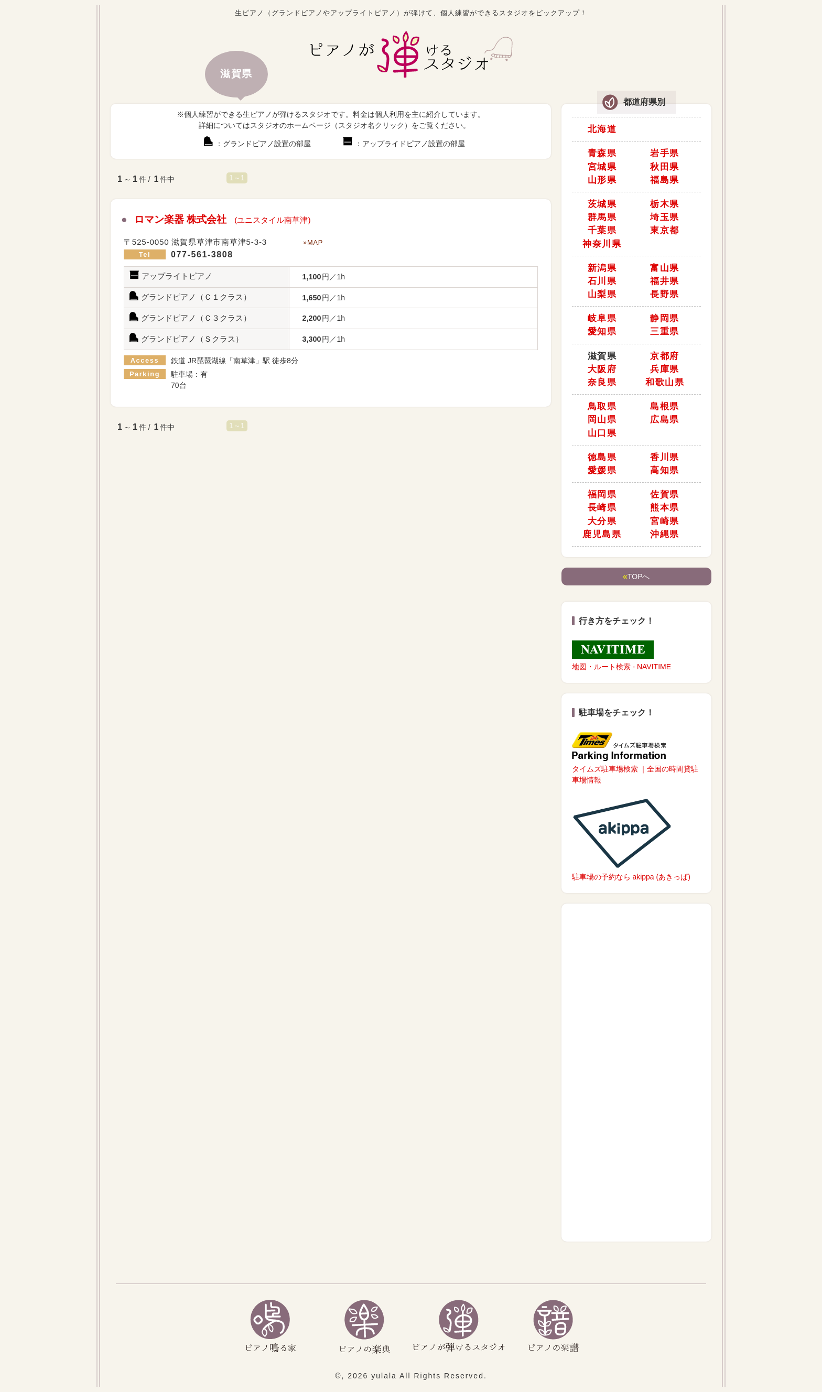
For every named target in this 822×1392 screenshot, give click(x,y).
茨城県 (602, 204)
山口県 (602, 433)
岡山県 (602, 420)
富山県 (664, 268)
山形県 (602, 180)
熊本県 (664, 508)
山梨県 (602, 294)
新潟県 (602, 268)
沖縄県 (664, 534)
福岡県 (602, 494)
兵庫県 (664, 369)
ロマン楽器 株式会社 (222, 219)
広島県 (664, 420)
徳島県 (602, 457)
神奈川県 (601, 244)
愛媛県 (602, 470)
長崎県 (602, 508)
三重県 (664, 331)
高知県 (664, 470)
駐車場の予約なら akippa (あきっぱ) (631, 838)
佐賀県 (664, 494)
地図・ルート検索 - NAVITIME (622, 655)
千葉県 (602, 230)
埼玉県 (664, 217)
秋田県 (664, 167)
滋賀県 (602, 356)
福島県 (664, 180)
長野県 (664, 294)
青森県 (602, 153)
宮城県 (602, 167)
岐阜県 (602, 318)
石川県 (602, 281)
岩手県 (664, 153)
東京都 (664, 230)
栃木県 (664, 204)
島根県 (664, 406)
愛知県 (602, 331)
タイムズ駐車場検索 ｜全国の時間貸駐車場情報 (635, 758)
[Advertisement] (636, 1074)
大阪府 (602, 369)
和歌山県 (664, 382)
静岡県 (664, 318)
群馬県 (602, 217)
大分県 (602, 521)
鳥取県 (602, 406)
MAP (315, 242)
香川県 (664, 457)
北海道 (602, 129)
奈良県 (602, 382)
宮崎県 (664, 521)
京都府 (664, 356)
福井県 (664, 281)
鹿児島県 (601, 534)
